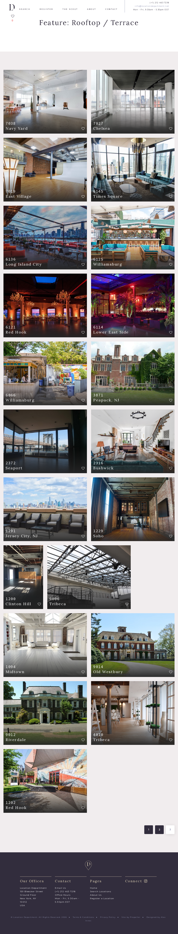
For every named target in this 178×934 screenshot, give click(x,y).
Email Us (60, 888)
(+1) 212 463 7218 (159, 3)
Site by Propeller (131, 917)
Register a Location (102, 898)
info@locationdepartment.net (152, 6)
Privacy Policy (107, 917)
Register (46, 9)
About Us (96, 895)
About (91, 9)
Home (93, 888)
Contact (111, 9)
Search (24, 9)
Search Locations (100, 891)
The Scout (70, 9)
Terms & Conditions (83, 917)
